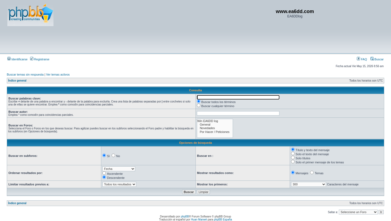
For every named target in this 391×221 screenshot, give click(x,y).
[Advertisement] (106, 39)
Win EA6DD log (215, 121)
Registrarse (39, 59)
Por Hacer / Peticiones (215, 132)
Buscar (377, 59)
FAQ (362, 59)
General (215, 124)
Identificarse (17, 59)
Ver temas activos (58, 74)
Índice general (17, 80)
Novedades (215, 128)
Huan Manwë (199, 219)
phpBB (185, 216)
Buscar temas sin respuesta (25, 74)
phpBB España (223, 219)
